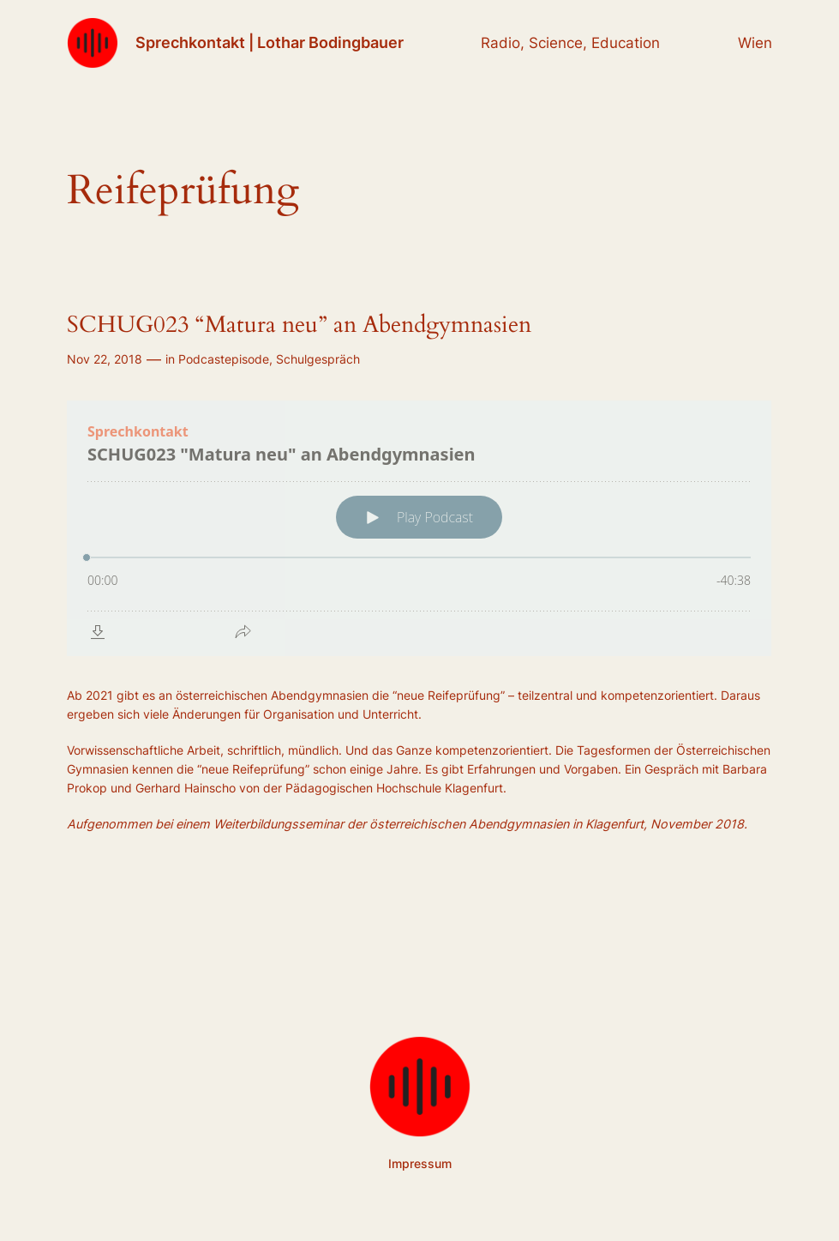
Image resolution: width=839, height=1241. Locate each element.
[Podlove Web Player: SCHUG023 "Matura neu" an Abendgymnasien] (419, 528)
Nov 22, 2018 (104, 359)
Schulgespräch (318, 359)
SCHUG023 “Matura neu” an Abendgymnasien (299, 325)
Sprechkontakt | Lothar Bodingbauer (269, 42)
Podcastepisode (223, 359)
